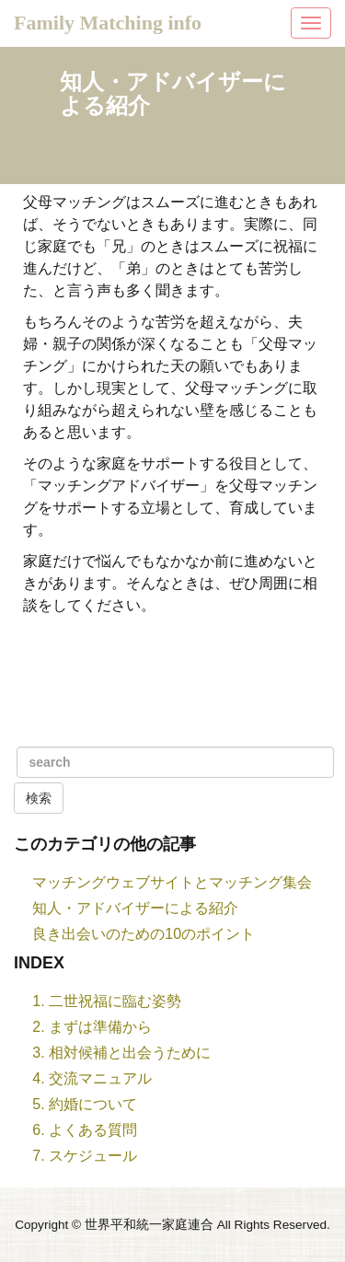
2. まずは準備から (92, 1027)
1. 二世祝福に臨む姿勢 (106, 1001)
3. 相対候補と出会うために (121, 1052)
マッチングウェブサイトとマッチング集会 (172, 882)
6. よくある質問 (84, 1130)
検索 (39, 798)
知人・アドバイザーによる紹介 (135, 908)
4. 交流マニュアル (92, 1078)
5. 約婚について (84, 1104)
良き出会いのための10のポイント (143, 934)
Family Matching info (107, 22)
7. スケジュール (84, 1156)
